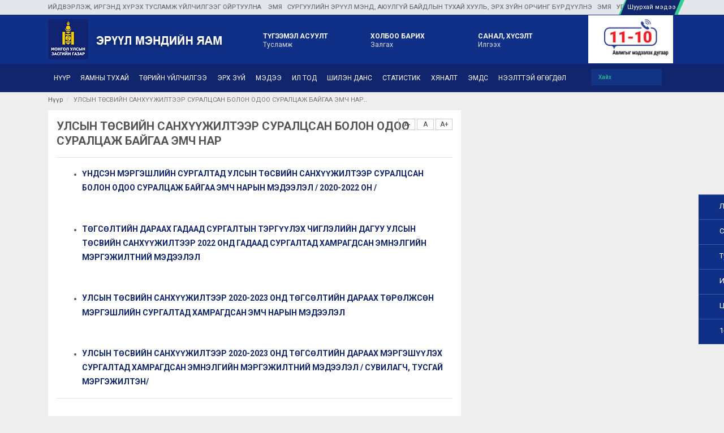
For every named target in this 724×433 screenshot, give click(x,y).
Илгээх (505, 39)
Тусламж (295, 39)
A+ (444, 124)
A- (407, 124)
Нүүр (55, 99)
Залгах (397, 39)
